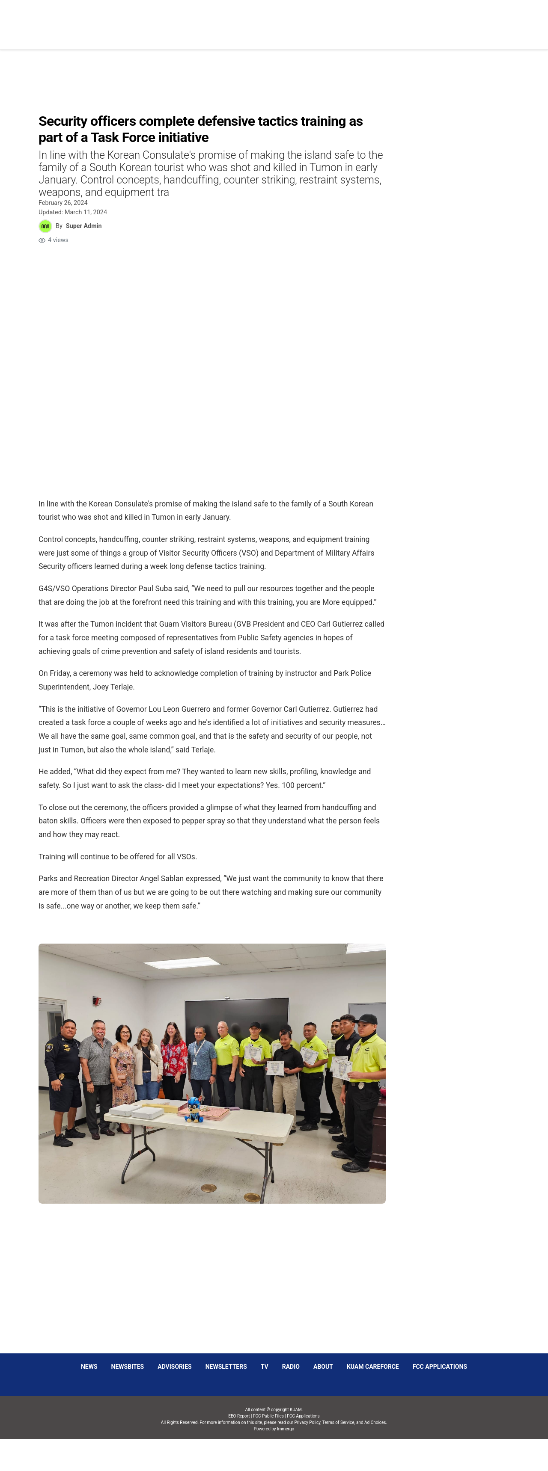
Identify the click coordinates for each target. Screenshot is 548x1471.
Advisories (174, 1366)
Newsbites (127, 1366)
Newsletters (226, 1366)
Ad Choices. (375, 1422)
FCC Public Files (268, 1416)
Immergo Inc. (285, 1455)
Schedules (472, 19)
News (276, 19)
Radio (291, 1366)
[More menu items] (507, 20)
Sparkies (394, 19)
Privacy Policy (307, 1422)
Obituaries (315, 19)
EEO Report (239, 1416)
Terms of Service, (338, 1422)
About (323, 1366)
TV (264, 1366)
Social (356, 19)
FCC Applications (440, 1366)
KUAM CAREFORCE (373, 1366)
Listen (432, 19)
